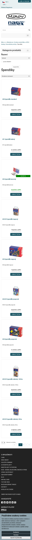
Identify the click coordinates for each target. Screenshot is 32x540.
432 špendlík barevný (9, 179)
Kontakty (4, 487)
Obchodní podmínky (7, 474)
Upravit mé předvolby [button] (16, 537)
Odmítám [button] (16, 535)
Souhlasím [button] (16, 532)
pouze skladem (7, 61)
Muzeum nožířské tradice (8, 484)
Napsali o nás (5, 479)
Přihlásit (3, 7)
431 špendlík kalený (8, 139)
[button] (8, 2)
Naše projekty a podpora (9, 467)
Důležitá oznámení (6, 462)
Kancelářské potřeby (11, 44)
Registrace (9, 7)
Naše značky (5, 460)
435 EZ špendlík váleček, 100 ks (12, 379)
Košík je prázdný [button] (24, 1)
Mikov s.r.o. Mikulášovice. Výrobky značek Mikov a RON (15, 42)
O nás (3, 457)
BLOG (2, 477)
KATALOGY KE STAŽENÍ (7, 489)
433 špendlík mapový (9, 259)
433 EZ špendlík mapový (10, 219)
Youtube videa (5, 482)
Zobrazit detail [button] (16, 114)
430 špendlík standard (9, 99)
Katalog (3, 44)
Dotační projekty (6, 465)
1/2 (21, 444)
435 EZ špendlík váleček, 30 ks (12, 419)
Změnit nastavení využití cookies (11, 494)
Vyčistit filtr (16, 67)
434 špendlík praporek (9, 339)
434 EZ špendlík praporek (10, 299)
